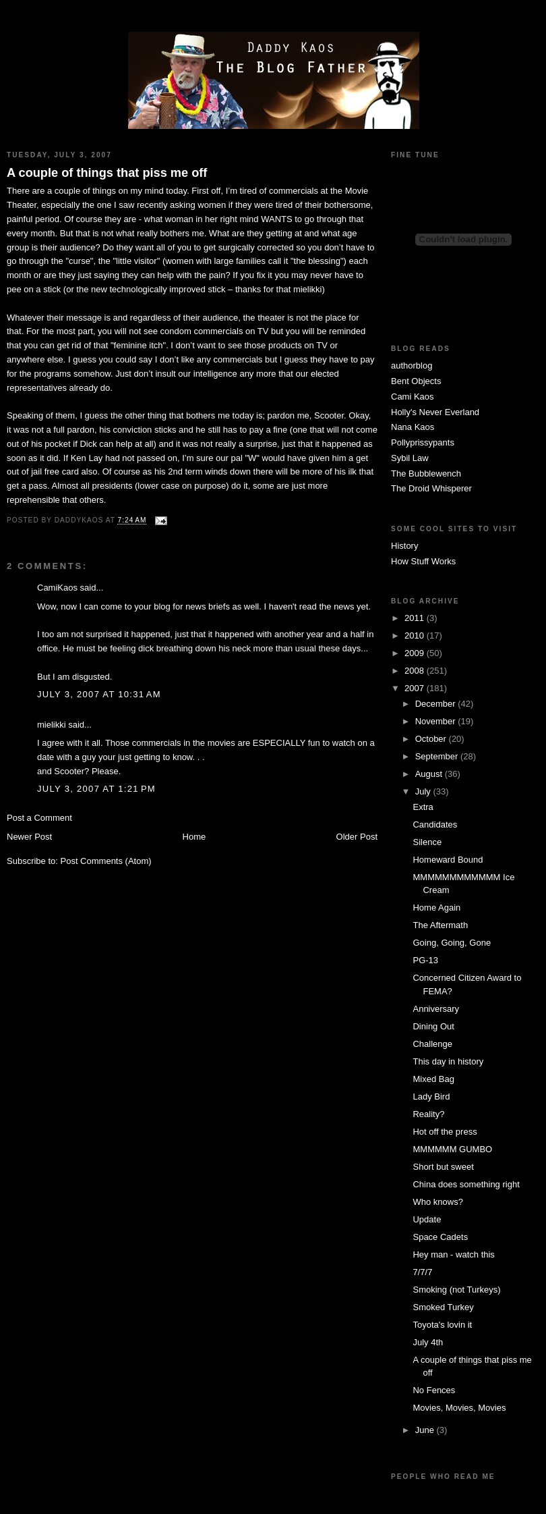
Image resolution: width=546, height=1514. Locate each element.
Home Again (436, 907)
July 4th (428, 1342)
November (436, 721)
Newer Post (29, 837)
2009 (415, 653)
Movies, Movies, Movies (459, 1408)
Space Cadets (440, 1237)
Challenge (432, 1044)
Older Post (356, 837)
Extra (423, 807)
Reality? (428, 1114)
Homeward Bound (448, 860)
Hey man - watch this (453, 1254)
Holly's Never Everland (435, 412)
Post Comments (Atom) (106, 861)
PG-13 (425, 960)
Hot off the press (445, 1132)
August (430, 774)
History (404, 546)
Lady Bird (431, 1096)
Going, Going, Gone (452, 943)
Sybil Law (410, 458)
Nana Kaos (412, 427)
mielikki (51, 725)
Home (194, 837)
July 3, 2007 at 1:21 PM (96, 789)
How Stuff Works (423, 561)
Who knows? (437, 1202)
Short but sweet (443, 1167)
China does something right (466, 1184)
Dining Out (433, 1026)
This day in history (448, 1061)
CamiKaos (57, 588)
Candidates (435, 824)
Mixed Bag (433, 1079)
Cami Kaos (412, 396)
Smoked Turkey (443, 1307)
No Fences (434, 1390)
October (432, 739)
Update (427, 1219)
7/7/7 (422, 1272)
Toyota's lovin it (442, 1325)
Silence (427, 842)
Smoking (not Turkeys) (456, 1290)
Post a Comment (39, 818)
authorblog (411, 365)
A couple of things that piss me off (107, 173)
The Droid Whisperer (431, 488)
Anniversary (436, 1009)
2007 (415, 688)
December (436, 704)
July (424, 791)
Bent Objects (416, 381)
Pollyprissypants (422, 442)
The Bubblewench (426, 473)
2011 (415, 618)
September (437, 756)
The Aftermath (440, 925)
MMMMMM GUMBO (452, 1149)
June (426, 1430)
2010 (415, 635)
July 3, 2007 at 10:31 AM (99, 694)
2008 (415, 671)
